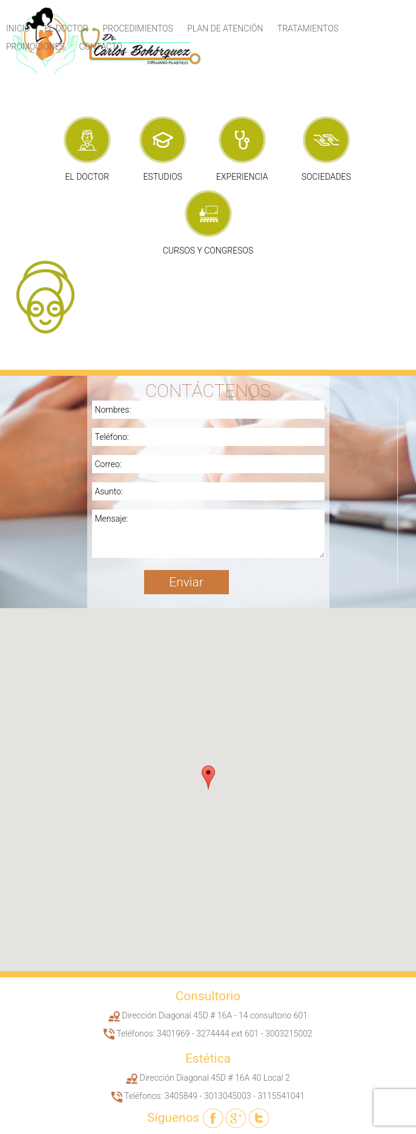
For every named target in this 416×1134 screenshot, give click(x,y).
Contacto (100, 46)
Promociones (35, 46)
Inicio (18, 28)
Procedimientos (137, 28)
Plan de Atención (225, 28)
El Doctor (66, 28)
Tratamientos (307, 28)
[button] (208, 777)
